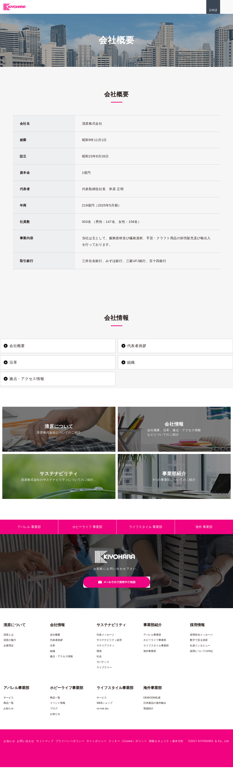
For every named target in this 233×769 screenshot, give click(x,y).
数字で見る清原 (199, 642)
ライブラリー (104, 669)
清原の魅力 (9, 642)
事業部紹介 (152, 627)
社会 (99, 658)
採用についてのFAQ (201, 652)
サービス (8, 699)
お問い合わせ (25, 743)
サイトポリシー (96, 743)
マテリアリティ (105, 647)
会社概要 (55, 636)
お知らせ (8, 710)
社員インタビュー (200, 647)
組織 (52, 652)
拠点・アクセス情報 (61, 658)
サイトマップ (45, 743)
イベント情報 (57, 705)
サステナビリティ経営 (109, 642)
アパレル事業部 (152, 636)
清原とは (8, 636)
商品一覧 (8, 705)
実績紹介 (148, 710)
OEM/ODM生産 (152, 699)
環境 (99, 652)
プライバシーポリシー (70, 743)
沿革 (52, 647)
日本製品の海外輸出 (154, 705)
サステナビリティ (111, 627)
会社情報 (57, 627)
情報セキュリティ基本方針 (166, 743)
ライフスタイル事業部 (156, 647)
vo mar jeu (102, 710)
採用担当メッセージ (201, 636)
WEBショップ (104, 705)
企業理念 (8, 647)
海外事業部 (149, 652)
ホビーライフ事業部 (154, 642)
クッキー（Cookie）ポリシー (128, 743)
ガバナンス (103, 664)
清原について (14, 627)
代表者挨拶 (56, 642)
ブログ (54, 710)
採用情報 (197, 627)
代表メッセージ (105, 636)
